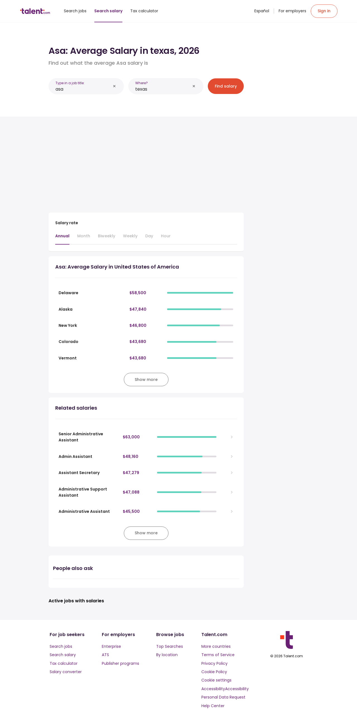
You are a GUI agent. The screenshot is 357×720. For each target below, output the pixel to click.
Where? (141, 83)
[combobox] (83, 89)
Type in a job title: (70, 83)
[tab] (62, 239)
